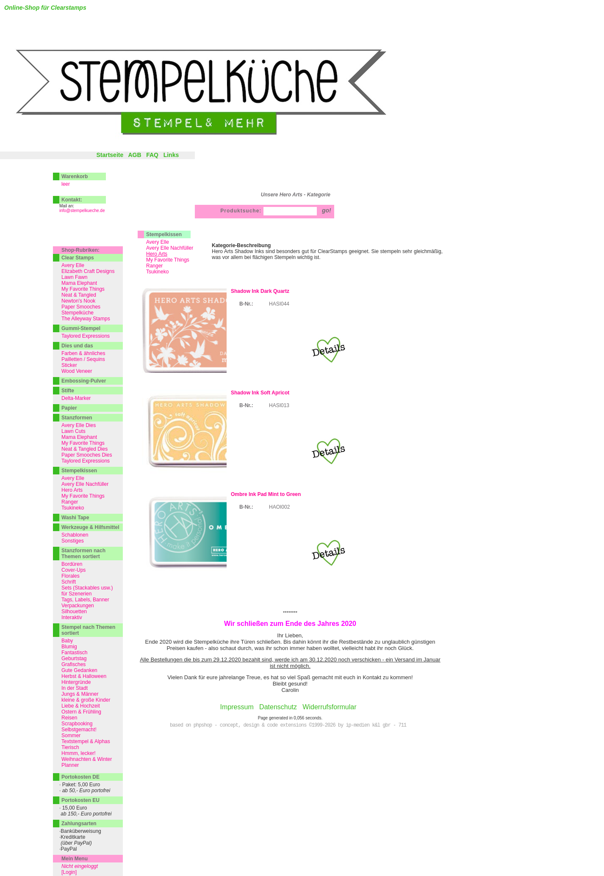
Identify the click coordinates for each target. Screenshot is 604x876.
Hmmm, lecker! (78, 753)
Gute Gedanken (79, 670)
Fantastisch (74, 653)
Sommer (70, 735)
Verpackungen (77, 606)
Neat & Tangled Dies (84, 449)
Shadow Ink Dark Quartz (260, 291)
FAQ (152, 155)
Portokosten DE (80, 777)
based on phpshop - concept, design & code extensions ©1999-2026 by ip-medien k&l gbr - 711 (288, 725)
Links (171, 155)
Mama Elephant (79, 283)
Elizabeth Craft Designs (87, 271)
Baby (67, 641)
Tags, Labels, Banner (85, 600)
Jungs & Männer (79, 694)
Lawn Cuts (73, 431)
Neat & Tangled (78, 295)
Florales (70, 576)
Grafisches (73, 664)
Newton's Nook (78, 301)
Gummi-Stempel (80, 328)
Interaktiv (71, 617)
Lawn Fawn (74, 277)
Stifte (67, 391)
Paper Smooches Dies (86, 455)
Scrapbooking (76, 724)
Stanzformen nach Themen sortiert (83, 553)
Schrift (68, 582)
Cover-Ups (73, 570)
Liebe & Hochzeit (80, 706)
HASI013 (279, 405)
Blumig (69, 647)
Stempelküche (77, 313)
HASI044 (279, 304)
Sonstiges (72, 541)
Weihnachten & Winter (86, 759)
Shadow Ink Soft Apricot (260, 393)
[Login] (69, 872)
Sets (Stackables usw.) (87, 588)
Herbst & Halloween (83, 676)
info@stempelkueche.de (82, 210)
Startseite (109, 155)
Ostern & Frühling (81, 712)
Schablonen (74, 535)
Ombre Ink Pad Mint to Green (266, 494)
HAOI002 (279, 507)
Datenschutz (278, 707)
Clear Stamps (77, 258)
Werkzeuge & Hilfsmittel (90, 527)
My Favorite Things (167, 260)
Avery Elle (157, 242)
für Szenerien (76, 594)
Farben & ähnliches (83, 353)
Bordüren (71, 564)
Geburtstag (73, 658)
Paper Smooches (80, 307)
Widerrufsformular (329, 707)
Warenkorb (74, 176)
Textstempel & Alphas (85, 741)
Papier (69, 408)
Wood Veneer (76, 371)
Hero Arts (72, 490)
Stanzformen (76, 418)
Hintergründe (76, 682)
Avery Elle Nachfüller (169, 248)
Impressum (237, 707)
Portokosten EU (80, 800)
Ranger (154, 266)
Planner (70, 765)
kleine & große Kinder (85, 700)
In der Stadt (74, 688)
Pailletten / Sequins (83, 359)
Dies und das (77, 346)
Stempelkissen (164, 234)
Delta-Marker (76, 398)
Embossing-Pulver (83, 381)
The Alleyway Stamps (85, 319)
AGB (134, 155)
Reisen (69, 718)
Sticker (69, 365)
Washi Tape (75, 518)
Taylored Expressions (85, 336)
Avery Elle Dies (78, 425)
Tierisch (70, 747)
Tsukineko (157, 272)
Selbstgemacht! (79, 730)
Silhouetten (74, 611)
